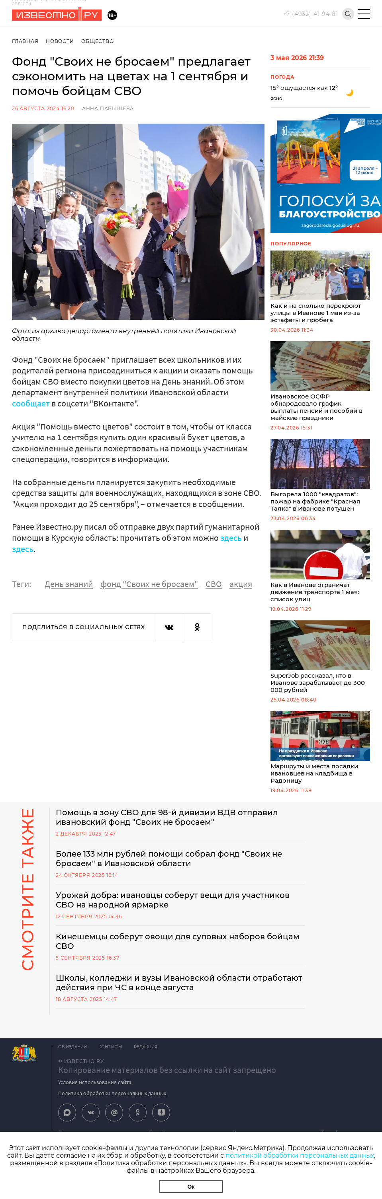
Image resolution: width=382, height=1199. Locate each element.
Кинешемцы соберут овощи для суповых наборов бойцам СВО (179, 948)
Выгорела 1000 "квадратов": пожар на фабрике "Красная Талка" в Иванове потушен (320, 479)
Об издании (72, 1054)
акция (240, 583)
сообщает (31, 403)
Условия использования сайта (94, 1089)
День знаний (69, 583)
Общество (98, 41)
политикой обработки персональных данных (300, 1155)
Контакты (111, 1054)
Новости (60, 41)
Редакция (146, 1054)
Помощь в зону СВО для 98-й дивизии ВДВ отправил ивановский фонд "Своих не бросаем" (167, 824)
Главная (25, 41)
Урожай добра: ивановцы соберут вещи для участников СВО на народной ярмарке (174, 907)
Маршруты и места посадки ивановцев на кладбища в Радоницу (320, 754)
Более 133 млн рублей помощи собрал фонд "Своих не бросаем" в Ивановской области (171, 866)
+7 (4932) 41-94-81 (310, 13)
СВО (214, 583)
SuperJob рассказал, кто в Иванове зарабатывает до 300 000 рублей (320, 663)
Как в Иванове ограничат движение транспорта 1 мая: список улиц (320, 571)
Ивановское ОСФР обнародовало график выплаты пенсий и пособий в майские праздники (320, 383)
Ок (191, 1186)
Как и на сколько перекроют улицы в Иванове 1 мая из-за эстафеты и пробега (320, 288)
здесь (231, 537)
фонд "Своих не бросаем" (149, 583)
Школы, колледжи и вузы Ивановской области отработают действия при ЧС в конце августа (180, 990)
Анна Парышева (108, 108)
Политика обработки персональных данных (112, 1100)
